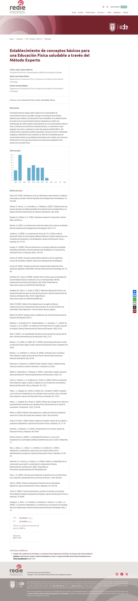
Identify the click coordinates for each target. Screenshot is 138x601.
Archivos (80, 12)
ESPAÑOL (27, 518)
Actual (74, 12)
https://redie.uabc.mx (58, 586)
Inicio (12, 39)
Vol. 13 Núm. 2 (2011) (34, 39)
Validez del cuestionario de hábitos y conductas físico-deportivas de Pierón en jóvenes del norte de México (53, 554)
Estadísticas (117, 12)
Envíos (109, 12)
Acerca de (100, 12)
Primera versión (90, 12)
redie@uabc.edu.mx (76, 586)
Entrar (123, 7)
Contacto (125, 12)
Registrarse (115, 7)
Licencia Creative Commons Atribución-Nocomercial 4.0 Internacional (48, 593)
